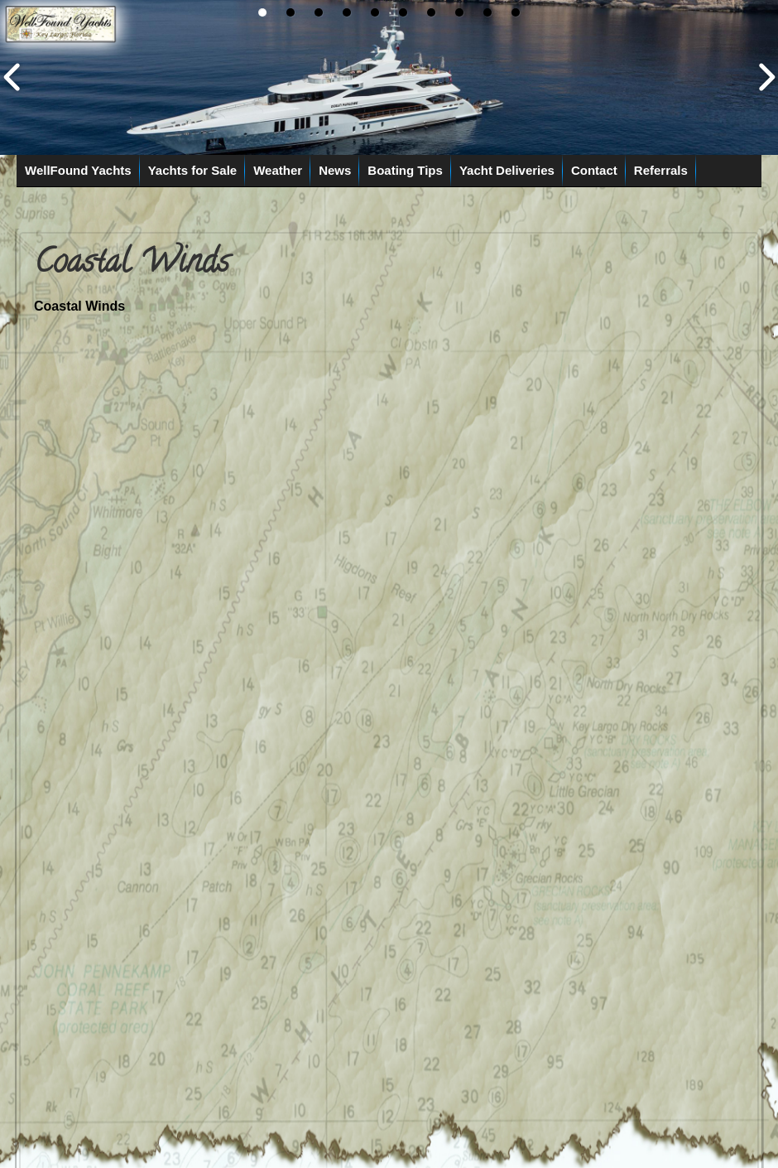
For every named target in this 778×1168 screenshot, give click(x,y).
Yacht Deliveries (507, 170)
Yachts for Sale (193, 170)
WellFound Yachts (78, 170)
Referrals (661, 170)
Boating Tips (405, 170)
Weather (277, 170)
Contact (594, 170)
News (335, 170)
